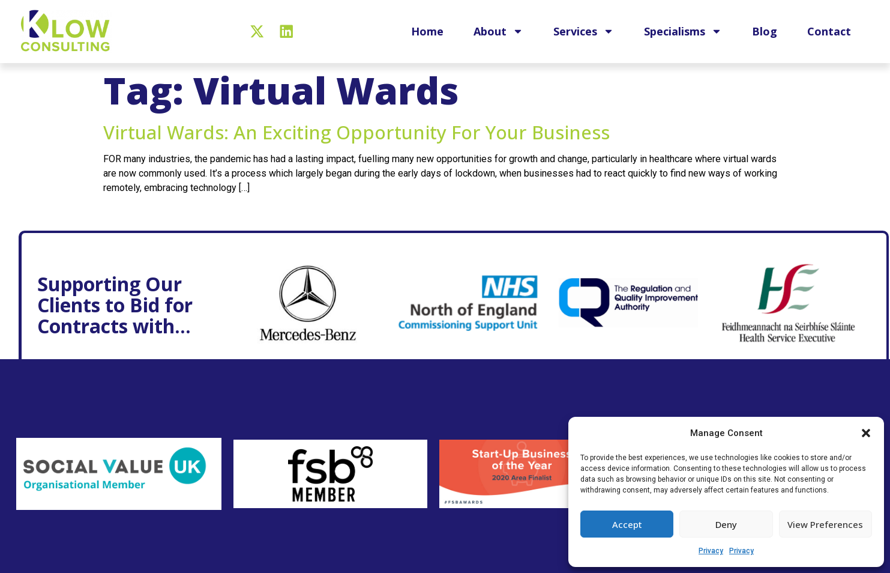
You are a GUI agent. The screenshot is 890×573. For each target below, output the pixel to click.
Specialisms (683, 31)
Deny (726, 524)
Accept (627, 524)
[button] (866, 433)
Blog (764, 31)
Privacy (711, 551)
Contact (829, 31)
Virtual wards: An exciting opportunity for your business (356, 132)
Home (427, 31)
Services (583, 31)
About (498, 31)
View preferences (825, 524)
